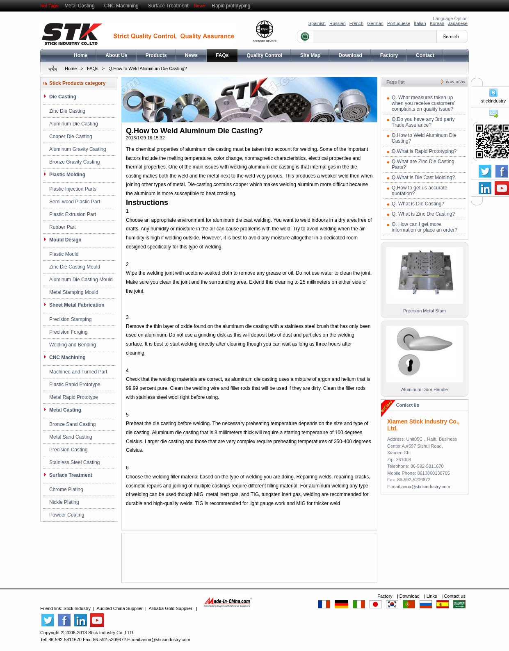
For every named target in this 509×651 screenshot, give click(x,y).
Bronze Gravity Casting (74, 162)
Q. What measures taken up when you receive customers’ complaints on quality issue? (423, 103)
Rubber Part (62, 227)
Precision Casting (68, 450)
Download (350, 55)
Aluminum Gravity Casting (77, 149)
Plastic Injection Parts (72, 189)
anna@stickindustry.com (425, 486)
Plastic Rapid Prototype (74, 384)
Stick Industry (77, 608)
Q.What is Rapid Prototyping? (424, 151)
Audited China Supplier (119, 608)
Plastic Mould (63, 254)
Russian (337, 23)
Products (156, 55)
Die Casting (62, 97)
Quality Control (264, 55)
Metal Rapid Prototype (73, 397)
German (375, 23)
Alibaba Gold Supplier (170, 608)
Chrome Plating (66, 489)
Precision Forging (68, 332)
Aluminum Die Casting (73, 124)
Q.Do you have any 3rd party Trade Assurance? (423, 122)
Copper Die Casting (70, 136)
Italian (420, 23)
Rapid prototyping (231, 6)
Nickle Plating (64, 502)
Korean (437, 23)
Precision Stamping (70, 319)
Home (80, 55)
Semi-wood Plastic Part (74, 202)
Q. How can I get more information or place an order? (424, 227)
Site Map (310, 55)
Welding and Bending (72, 345)
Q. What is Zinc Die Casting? (423, 214)
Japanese (458, 23)
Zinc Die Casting (67, 111)
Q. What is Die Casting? (418, 204)
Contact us (455, 596)
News (191, 55)
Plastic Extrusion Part (72, 214)
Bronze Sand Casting (72, 424)
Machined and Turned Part (78, 372)
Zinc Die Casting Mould (74, 267)
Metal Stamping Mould (73, 292)
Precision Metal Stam (424, 310)
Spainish (317, 23)
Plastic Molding (67, 175)
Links (432, 596)
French (356, 23)
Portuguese (398, 23)
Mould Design (65, 240)
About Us (116, 55)
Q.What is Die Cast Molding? (423, 177)
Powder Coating (66, 515)
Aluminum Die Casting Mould (81, 279)
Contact (425, 55)
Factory (389, 55)
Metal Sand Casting (70, 437)
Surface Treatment (168, 6)
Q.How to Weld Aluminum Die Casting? (147, 68)
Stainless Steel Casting (74, 462)
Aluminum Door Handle (424, 389)
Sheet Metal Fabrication (77, 305)
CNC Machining (121, 6)
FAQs (222, 55)
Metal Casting (79, 6)
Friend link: (52, 608)
